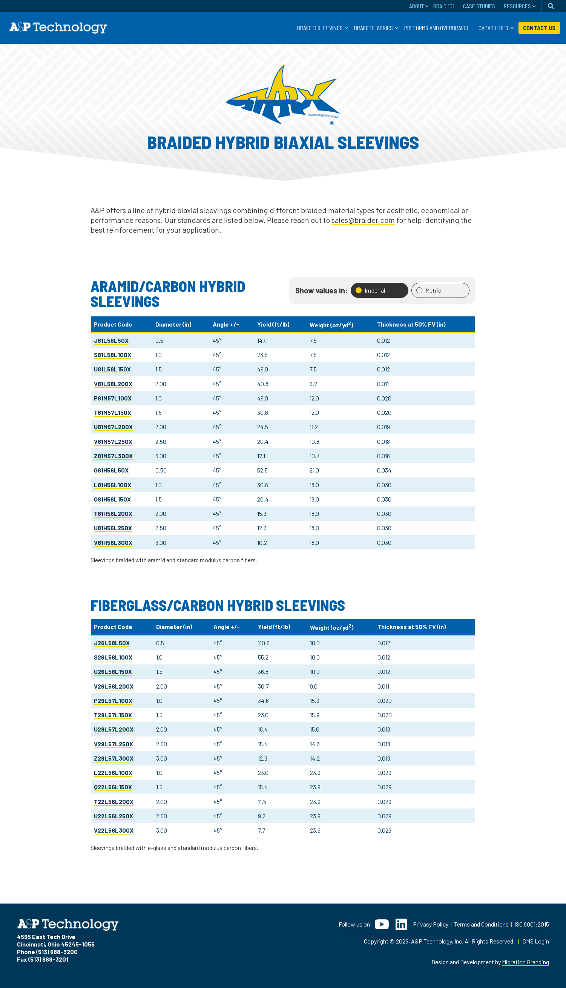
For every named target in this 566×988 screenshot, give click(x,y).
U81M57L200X (113, 426)
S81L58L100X (112, 354)
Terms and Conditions (481, 924)
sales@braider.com (363, 219)
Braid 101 (443, 5)
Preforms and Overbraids (436, 27)
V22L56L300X (113, 830)
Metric (428, 290)
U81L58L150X (112, 369)
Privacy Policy (430, 924)
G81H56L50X (111, 470)
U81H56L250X (113, 527)
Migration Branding (525, 961)
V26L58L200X (113, 686)
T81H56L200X (113, 513)
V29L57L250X (113, 743)
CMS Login (536, 941)
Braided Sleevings (320, 27)
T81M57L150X (112, 412)
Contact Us (539, 27)
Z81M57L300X (113, 455)
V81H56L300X (113, 542)
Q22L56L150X (113, 786)
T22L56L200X (113, 801)
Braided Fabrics (373, 27)
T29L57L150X (113, 714)
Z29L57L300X (113, 758)
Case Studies (479, 5)
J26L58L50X (112, 642)
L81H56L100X (112, 484)
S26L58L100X (113, 657)
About (416, 5)
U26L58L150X (113, 671)
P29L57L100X (113, 700)
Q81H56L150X (112, 499)
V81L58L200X (113, 383)
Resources (517, 5)
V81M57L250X (113, 441)
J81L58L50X (111, 340)
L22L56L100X (113, 772)
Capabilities (493, 27)
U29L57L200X (113, 729)
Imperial (370, 290)
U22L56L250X (113, 815)
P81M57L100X (113, 398)
